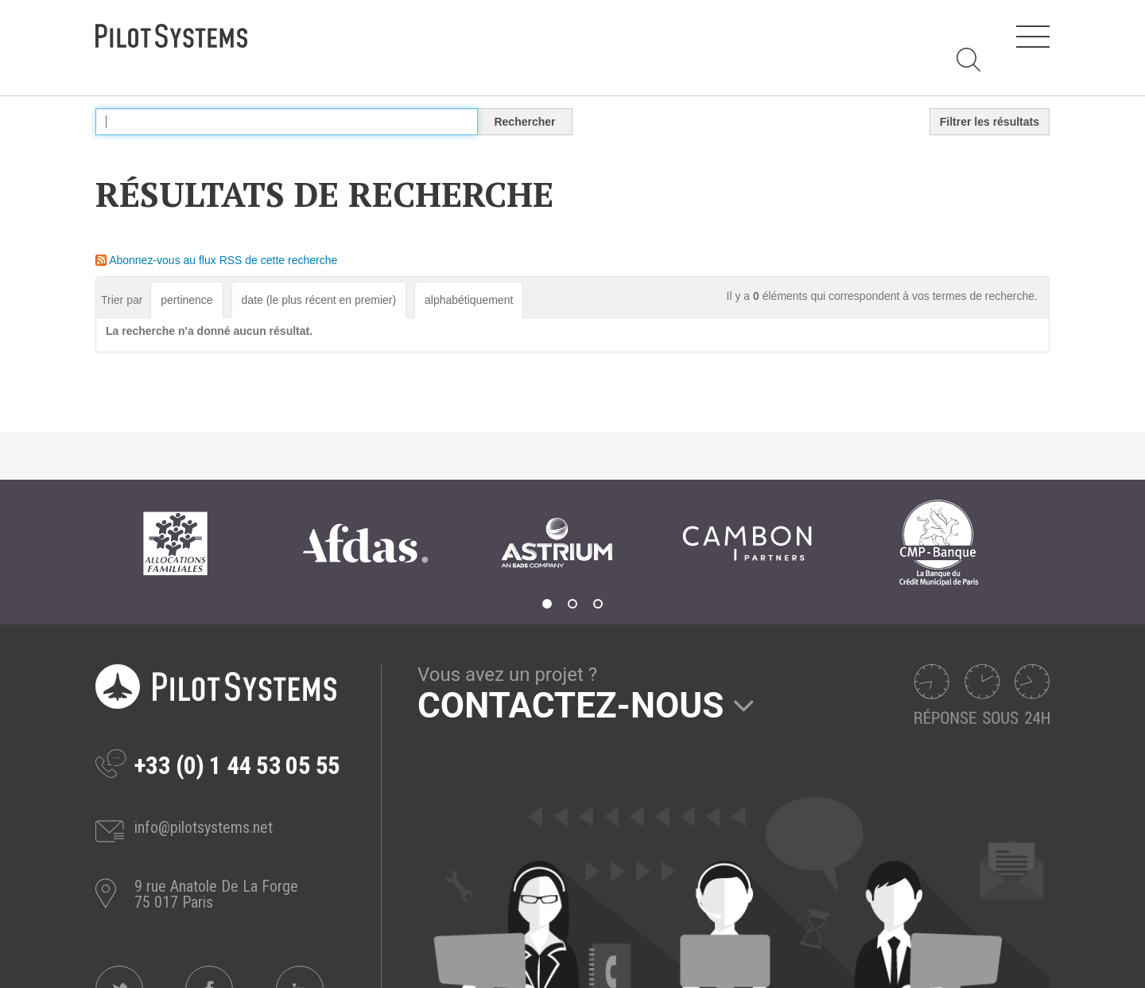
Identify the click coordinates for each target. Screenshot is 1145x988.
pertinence (186, 300)
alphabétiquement (469, 300)
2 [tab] (572, 604)
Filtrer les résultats (989, 121)
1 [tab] (547, 604)
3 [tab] (598, 604)
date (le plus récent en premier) (319, 300)
